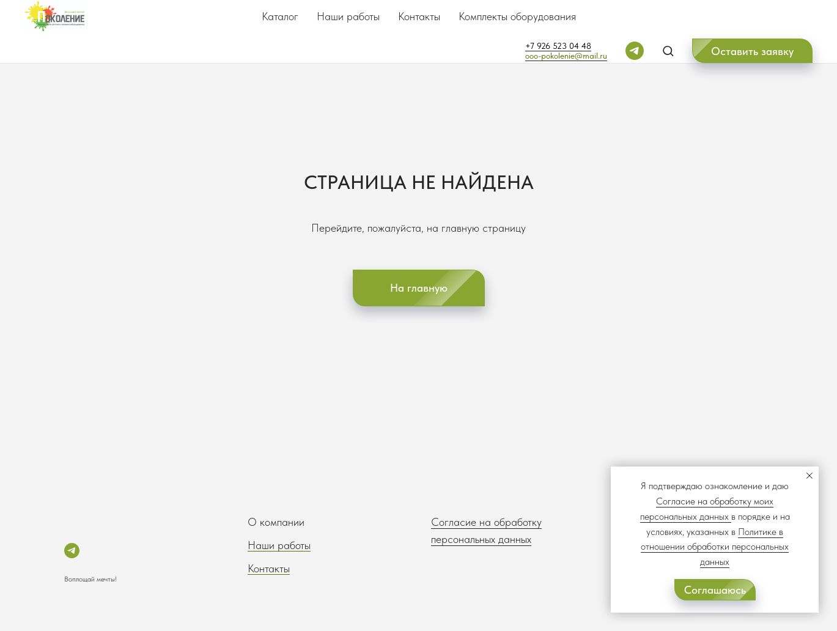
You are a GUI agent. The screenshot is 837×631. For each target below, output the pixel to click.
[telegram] (634, 51)
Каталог (280, 16)
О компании (276, 521)
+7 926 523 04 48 (558, 46)
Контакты (419, 16)
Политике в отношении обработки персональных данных (715, 547)
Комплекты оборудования (517, 16)
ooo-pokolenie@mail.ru (566, 56)
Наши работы (348, 16)
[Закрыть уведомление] (809, 476)
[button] (668, 50)
